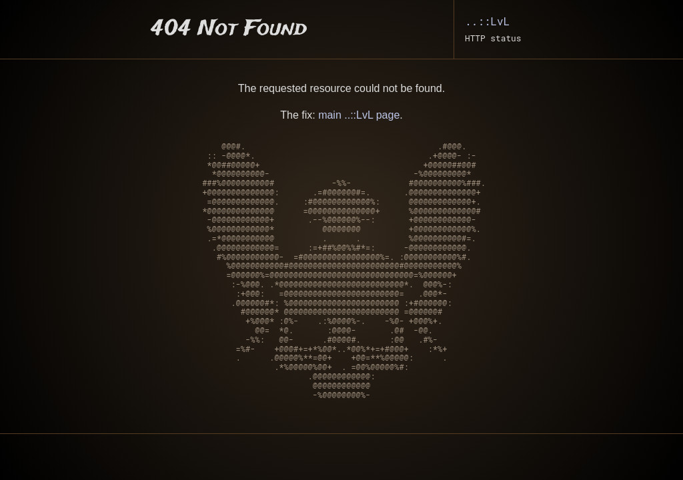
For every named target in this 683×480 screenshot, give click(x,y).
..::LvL (487, 21)
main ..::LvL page (359, 115)
